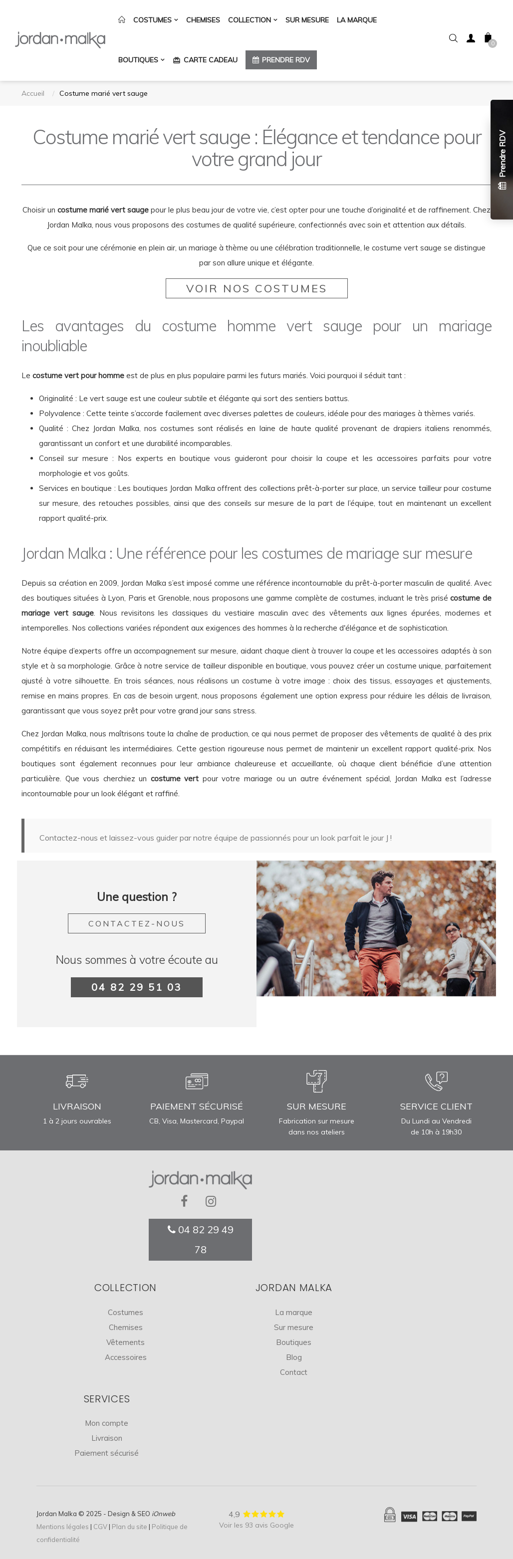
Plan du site (129, 1527)
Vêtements (125, 1342)
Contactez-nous (136, 923)
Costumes (125, 1312)
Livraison (106, 1438)
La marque (293, 1312)
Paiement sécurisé (106, 1453)
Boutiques (293, 1342)
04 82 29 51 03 (136, 987)
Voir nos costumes (256, 288)
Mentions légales (62, 1527)
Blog (294, 1357)
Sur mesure (293, 1327)
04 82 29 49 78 (201, 1239)
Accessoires (126, 1357)
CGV (100, 1527)
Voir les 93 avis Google (256, 1525)
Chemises (126, 1327)
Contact (293, 1372)
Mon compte (106, 1423)
